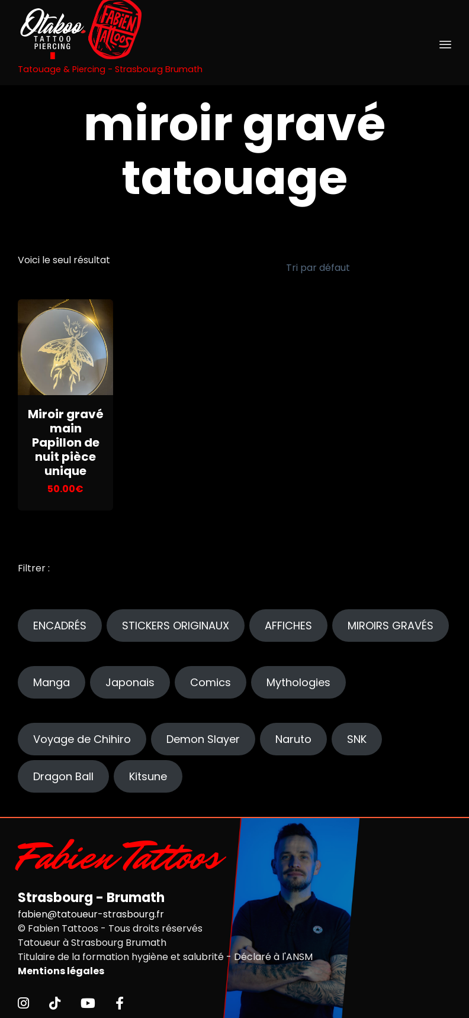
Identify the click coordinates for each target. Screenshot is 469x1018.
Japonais (130, 678)
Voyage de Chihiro (82, 735)
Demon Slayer (203, 735)
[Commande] (361, 265)
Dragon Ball (63, 772)
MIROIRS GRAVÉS (390, 622)
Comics (210, 678)
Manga (51, 678)
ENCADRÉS (59, 622)
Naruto (293, 735)
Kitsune (148, 772)
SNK (357, 735)
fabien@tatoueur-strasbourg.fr (91, 910)
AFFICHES (288, 622)
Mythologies (298, 678)
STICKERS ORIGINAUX (175, 622)
